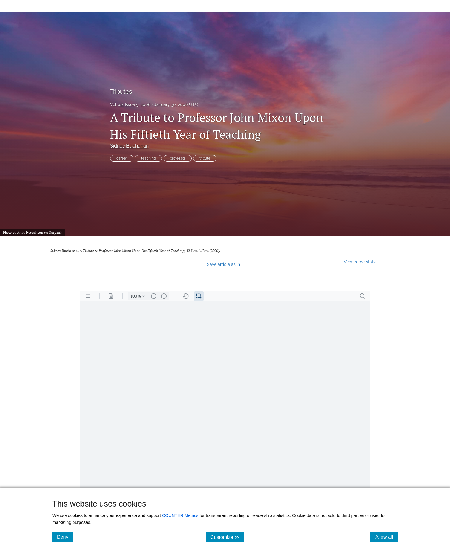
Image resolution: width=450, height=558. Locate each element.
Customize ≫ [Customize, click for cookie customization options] (227, 537)
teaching (148, 158)
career (121, 158)
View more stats (360, 261)
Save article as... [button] (223, 264)
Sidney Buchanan (129, 146)
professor (177, 158)
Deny (65, 536)
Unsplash (55, 232)
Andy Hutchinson (30, 232)
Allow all (386, 536)
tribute (204, 158)
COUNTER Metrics (180, 515)
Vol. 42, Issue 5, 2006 (130, 104)
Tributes (121, 91)
